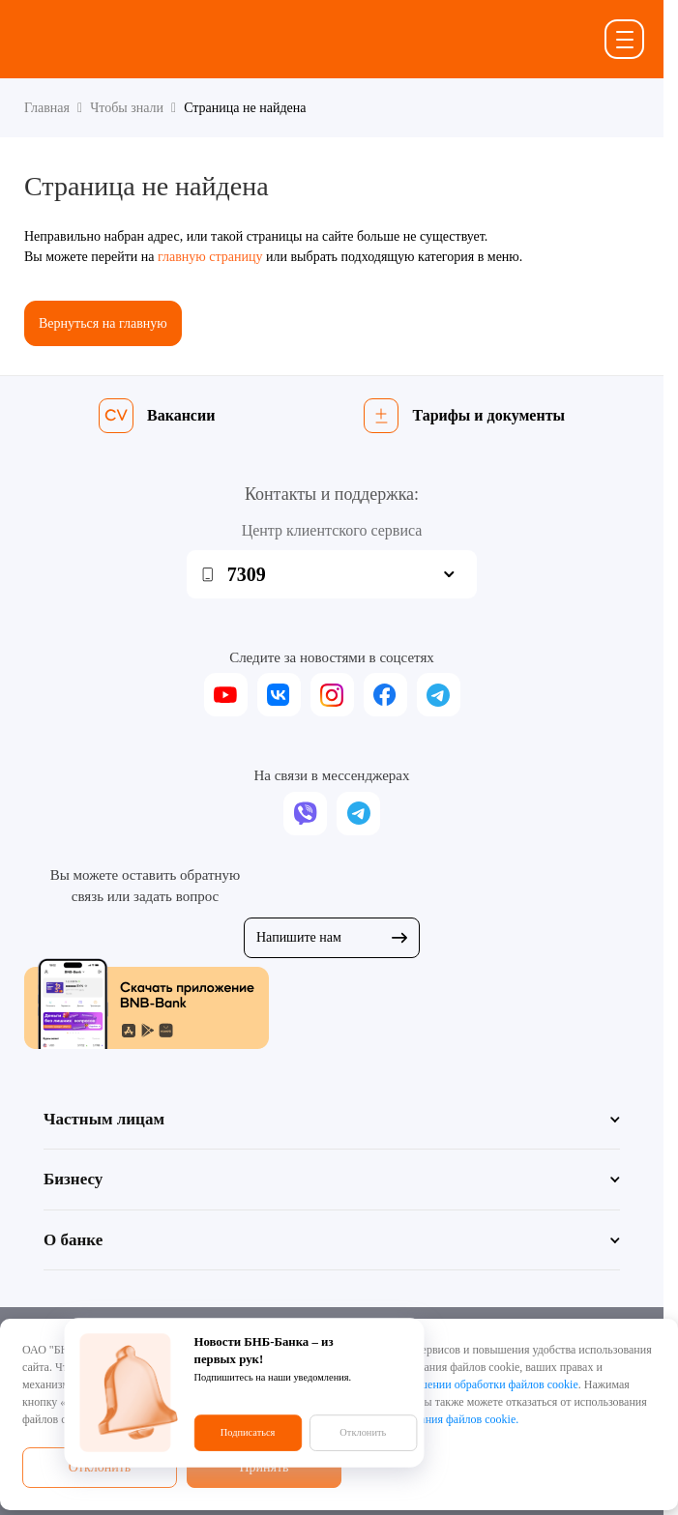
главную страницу (210, 256)
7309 (246, 574)
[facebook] (385, 694)
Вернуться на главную (103, 323)
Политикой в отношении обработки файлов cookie (453, 1384)
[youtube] (226, 694)
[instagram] (332, 694)
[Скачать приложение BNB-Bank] (331, 1003)
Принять (263, 1467)
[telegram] (438, 694)
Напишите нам (331, 938)
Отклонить (100, 1467)
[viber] (305, 813)
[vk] (279, 694)
